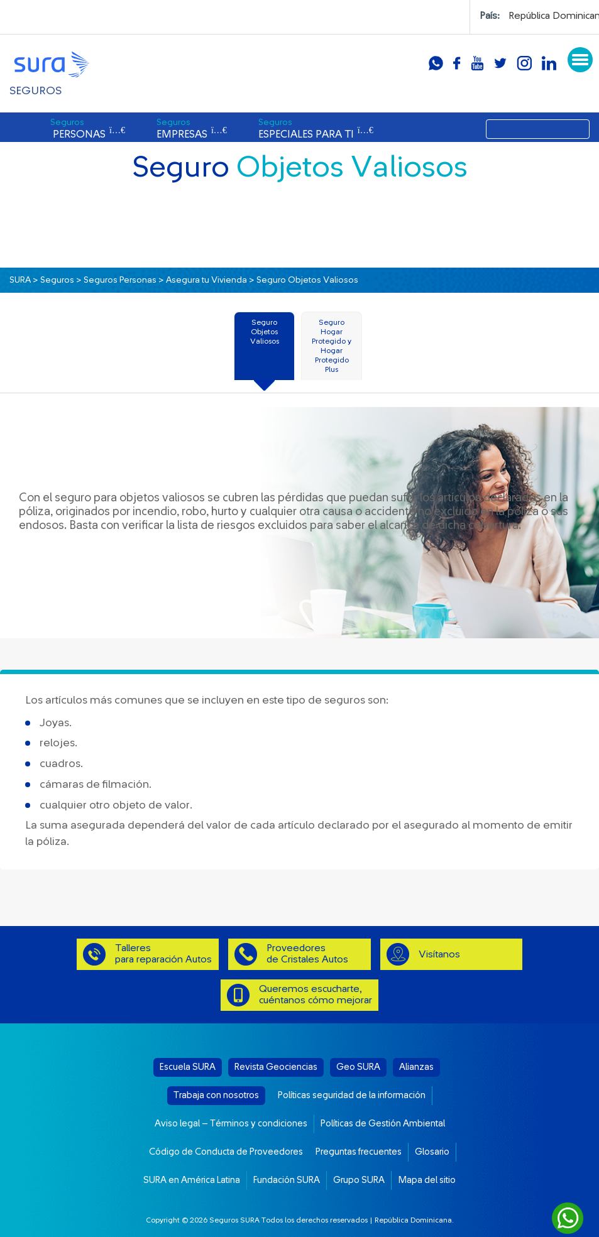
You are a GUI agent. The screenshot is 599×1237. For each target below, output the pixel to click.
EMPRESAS (192, 128)
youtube (477, 63)
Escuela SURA (188, 1067)
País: (490, 16)
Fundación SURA (286, 1180)
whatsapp (436, 63)
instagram (524, 63)
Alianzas (416, 1067)
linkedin (549, 63)
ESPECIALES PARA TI (315, 128)
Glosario (432, 1152)
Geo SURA (358, 1067)
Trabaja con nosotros (216, 1095)
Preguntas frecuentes (359, 1152)
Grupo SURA (359, 1180)
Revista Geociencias (275, 1067)
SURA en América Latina (191, 1180)
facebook (457, 63)
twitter (500, 63)
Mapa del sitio (427, 1180)
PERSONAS (87, 128)
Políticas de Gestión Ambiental (383, 1123)
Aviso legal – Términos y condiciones (231, 1123)
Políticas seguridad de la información (352, 1095)
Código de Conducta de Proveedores (226, 1152)
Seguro (264, 332)
